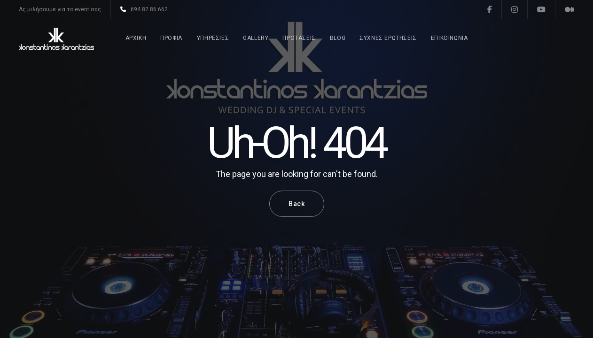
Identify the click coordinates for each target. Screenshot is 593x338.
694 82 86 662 (144, 9)
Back (297, 203)
